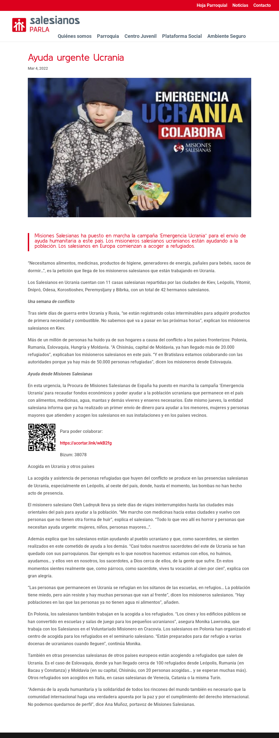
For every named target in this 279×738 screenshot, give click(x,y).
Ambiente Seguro (226, 36)
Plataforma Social (182, 36)
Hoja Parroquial (212, 5)
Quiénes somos (75, 36)
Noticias (240, 5)
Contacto (262, 5)
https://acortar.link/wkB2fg (86, 443)
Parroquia (108, 36)
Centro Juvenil (141, 36)
